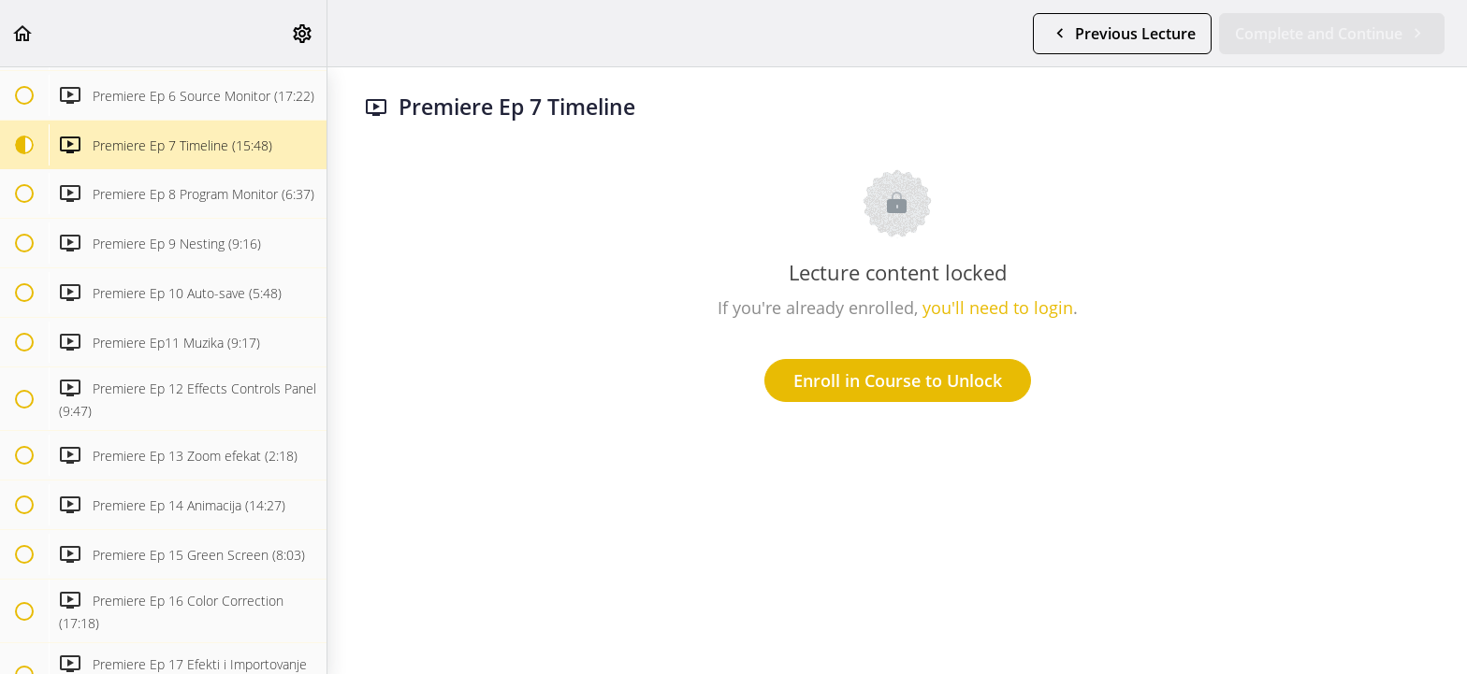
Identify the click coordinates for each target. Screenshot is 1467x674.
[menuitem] (303, 33)
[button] (23, 33)
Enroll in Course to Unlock (897, 380)
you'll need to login (997, 307)
